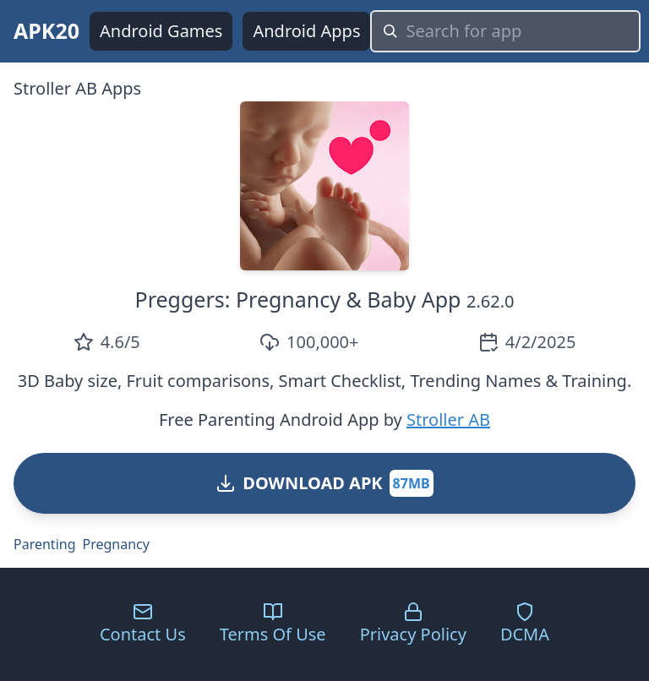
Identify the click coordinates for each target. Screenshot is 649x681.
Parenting (45, 544)
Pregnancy (116, 544)
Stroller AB (448, 419)
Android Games (161, 30)
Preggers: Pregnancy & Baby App (298, 299)
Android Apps (306, 30)
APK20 (46, 30)
